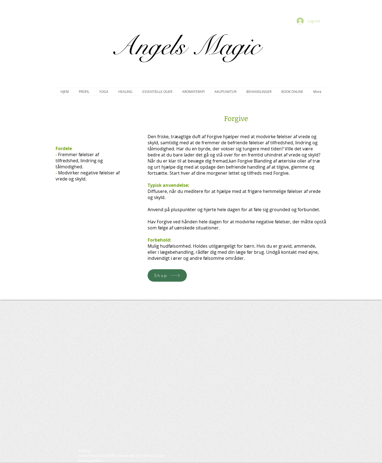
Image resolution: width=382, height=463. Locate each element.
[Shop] (167, 275)
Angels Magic (185, 46)
